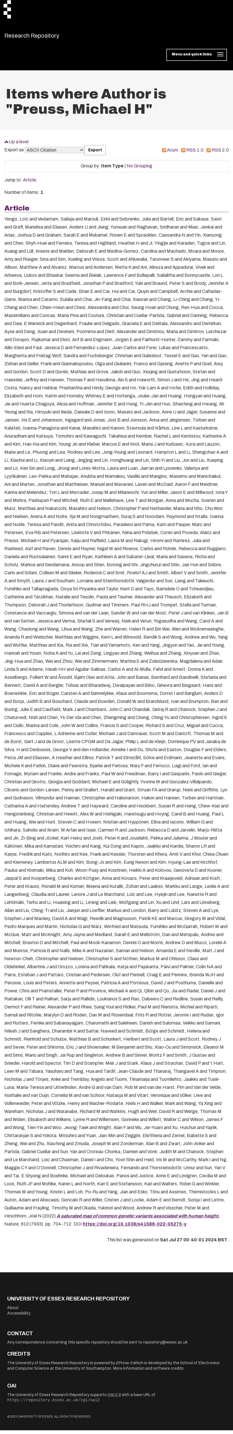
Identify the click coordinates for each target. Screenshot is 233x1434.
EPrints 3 (124, 1366)
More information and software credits (148, 1372)
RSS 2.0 (220, 153)
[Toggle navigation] (196, 59)
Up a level (18, 145)
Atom (172, 153)
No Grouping (139, 169)
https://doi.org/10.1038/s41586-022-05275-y (134, 1227)
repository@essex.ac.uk (165, 1346)
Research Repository (44, 37)
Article (29, 183)
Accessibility (18, 1317)
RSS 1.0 (194, 153)
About (13, 1311)
